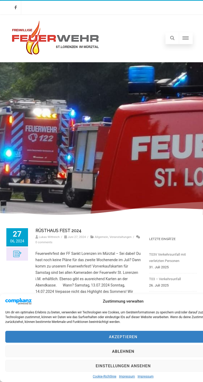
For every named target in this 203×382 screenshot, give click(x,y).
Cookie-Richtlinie (104, 376)
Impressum (127, 376)
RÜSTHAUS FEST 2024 (58, 230)
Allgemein (101, 237)
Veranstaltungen (120, 237)
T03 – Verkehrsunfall (165, 279)
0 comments (43, 242)
